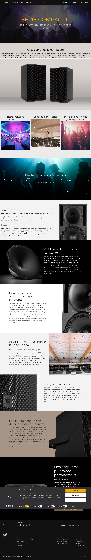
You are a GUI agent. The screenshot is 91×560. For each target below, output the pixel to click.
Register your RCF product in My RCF (70, 525)
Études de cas (46, 537)
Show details (73, 557)
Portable (19, 537)
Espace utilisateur (61, 537)
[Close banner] (88, 539)
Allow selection (75, 546)
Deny (75, 550)
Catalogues (33, 537)
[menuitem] (18, 2)
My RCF (75, 2)
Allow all (75, 541)
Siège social (78, 537)
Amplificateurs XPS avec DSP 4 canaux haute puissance (69, 509)
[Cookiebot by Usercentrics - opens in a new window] (9, 557)
